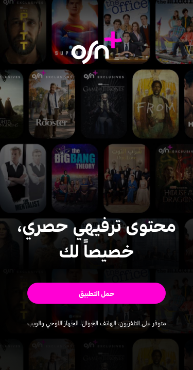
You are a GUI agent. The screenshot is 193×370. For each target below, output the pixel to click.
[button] (96, 293)
